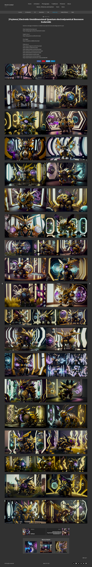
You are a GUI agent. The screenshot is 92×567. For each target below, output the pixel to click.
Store (57, 7)
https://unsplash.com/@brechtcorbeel (31, 41)
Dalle (72, 12)
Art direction (28, 12)
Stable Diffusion (64, 12)
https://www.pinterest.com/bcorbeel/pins (32, 56)
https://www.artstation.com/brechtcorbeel (32, 49)
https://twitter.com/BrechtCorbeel (30, 47)
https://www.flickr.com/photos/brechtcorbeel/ (33, 51)
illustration (41, 12)
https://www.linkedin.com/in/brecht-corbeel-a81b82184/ (35, 57)
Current (20, 12)
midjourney (54, 12)
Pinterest (62, 4)
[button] (84, 558)
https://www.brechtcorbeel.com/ (30, 29)
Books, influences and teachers (45, 7)
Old (48, 12)
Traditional (55, 4)
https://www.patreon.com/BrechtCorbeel (32, 36)
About (69, 4)
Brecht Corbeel (9, 5)
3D (35, 12)
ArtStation (36, 4)
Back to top (46, 563)
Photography (45, 4)
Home (29, 4)
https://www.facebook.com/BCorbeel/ (31, 54)
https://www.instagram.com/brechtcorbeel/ (32, 46)
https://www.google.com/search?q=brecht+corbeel (34, 30)
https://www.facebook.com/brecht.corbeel (32, 52)
